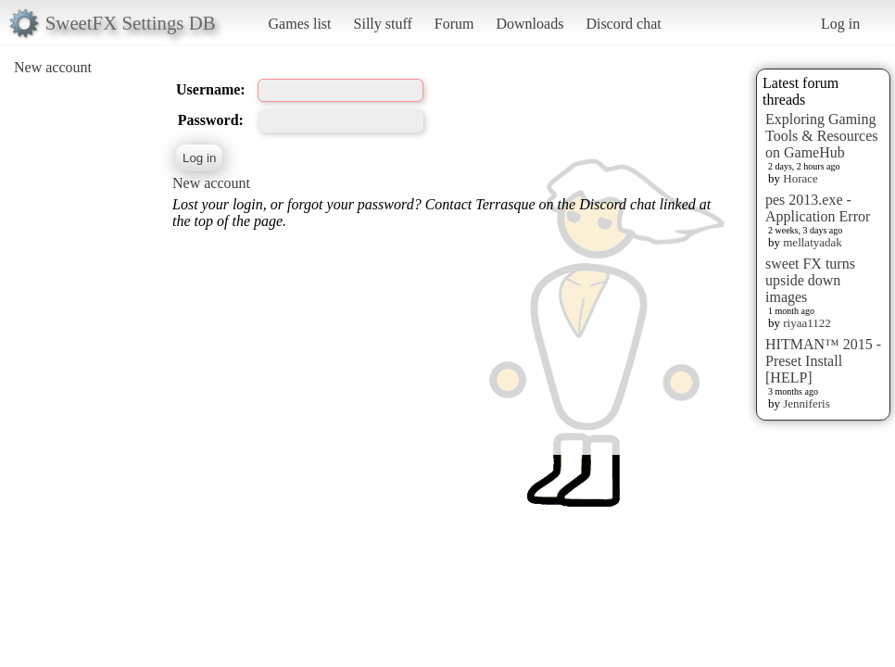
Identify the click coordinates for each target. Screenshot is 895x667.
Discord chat (623, 23)
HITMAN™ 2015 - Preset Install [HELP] (823, 360)
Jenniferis (806, 403)
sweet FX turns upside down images (810, 280)
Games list (300, 23)
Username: (211, 89)
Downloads (529, 23)
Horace (800, 178)
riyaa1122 (807, 323)
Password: (211, 120)
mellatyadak (812, 242)
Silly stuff (383, 23)
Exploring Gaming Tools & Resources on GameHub (821, 135)
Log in (840, 23)
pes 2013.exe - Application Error (817, 208)
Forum (454, 23)
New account (53, 67)
